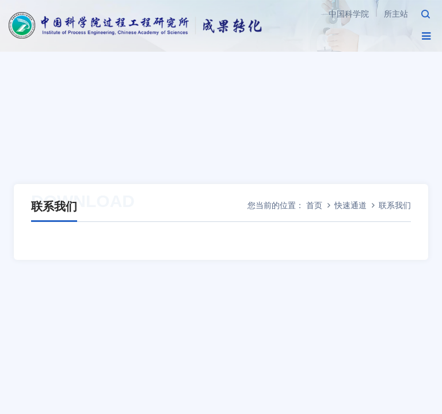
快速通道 (350, 205)
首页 (314, 205)
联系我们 (395, 205)
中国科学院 (349, 13)
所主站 (396, 13)
